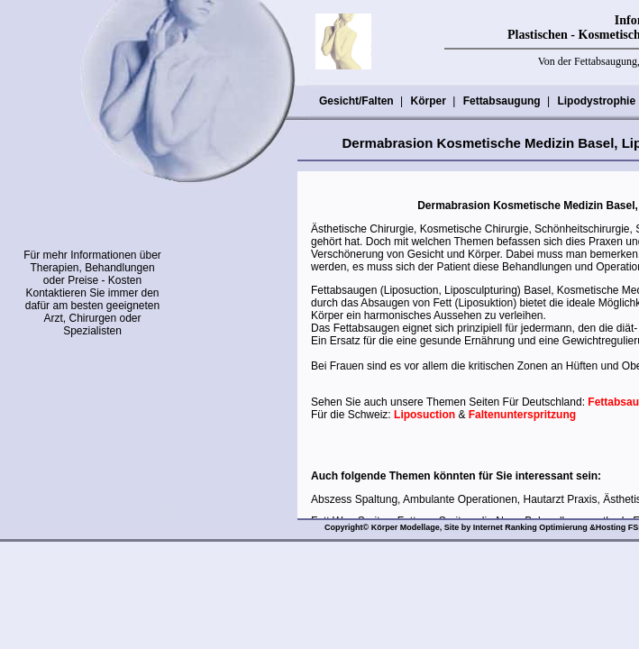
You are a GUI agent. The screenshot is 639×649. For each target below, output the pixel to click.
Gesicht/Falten (356, 101)
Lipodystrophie (595, 101)
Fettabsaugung (501, 101)
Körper (427, 101)
